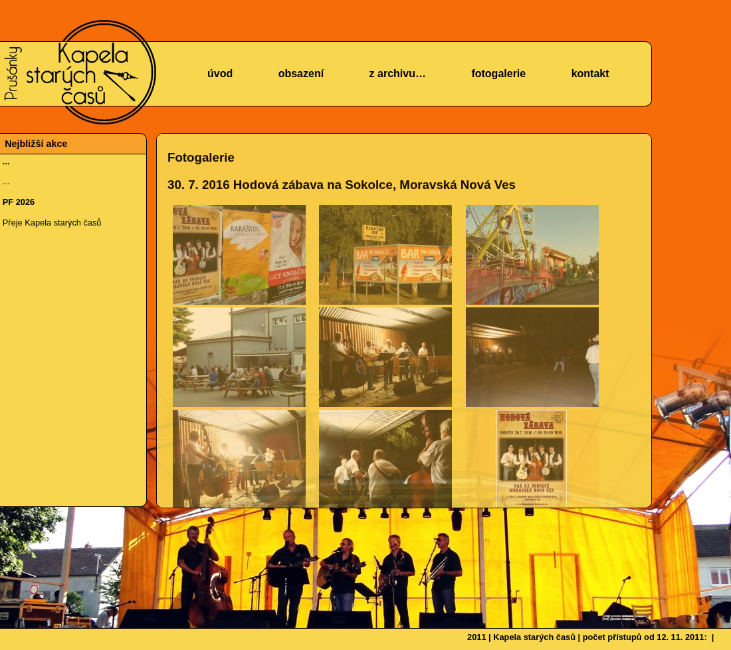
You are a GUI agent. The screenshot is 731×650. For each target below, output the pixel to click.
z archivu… (397, 73)
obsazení (301, 73)
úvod (220, 73)
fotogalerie (498, 73)
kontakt (590, 73)
